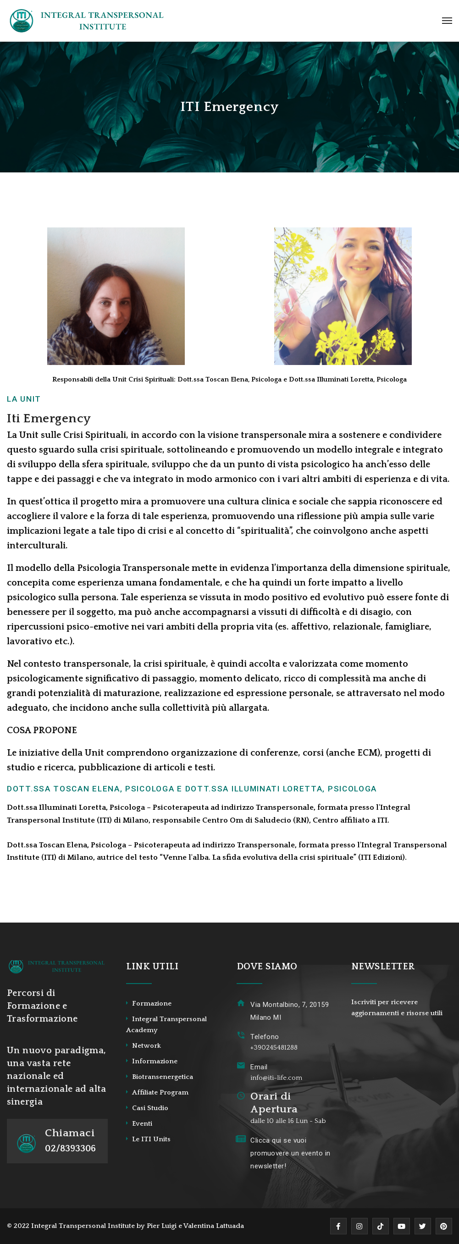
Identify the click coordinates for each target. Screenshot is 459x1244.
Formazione (151, 1003)
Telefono (264, 1037)
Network (146, 1046)
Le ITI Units (151, 1139)
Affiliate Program (160, 1092)
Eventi (142, 1124)
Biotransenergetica (162, 1077)
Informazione (154, 1061)
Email (258, 1067)
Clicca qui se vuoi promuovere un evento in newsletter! (290, 1153)
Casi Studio (150, 1108)
